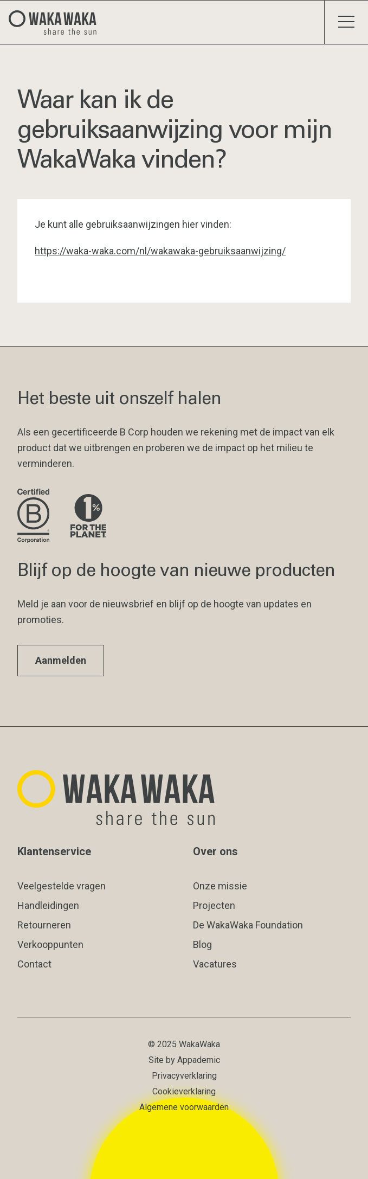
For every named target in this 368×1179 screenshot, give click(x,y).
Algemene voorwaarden (184, 1107)
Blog (202, 944)
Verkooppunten (50, 944)
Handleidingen (48, 905)
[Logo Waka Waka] (57, 22)
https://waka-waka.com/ (87, 251)
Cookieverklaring (184, 1091)
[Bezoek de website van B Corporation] (35, 516)
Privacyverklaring (184, 1076)
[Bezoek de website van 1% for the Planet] (88, 516)
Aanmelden (60, 660)
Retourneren (44, 925)
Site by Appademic (184, 1060)
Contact (34, 964)
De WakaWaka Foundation (248, 925)
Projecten (214, 905)
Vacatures (215, 964)
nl (143, 251)
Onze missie (220, 886)
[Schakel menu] (346, 22)
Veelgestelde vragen (61, 886)
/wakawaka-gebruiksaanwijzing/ (216, 251)
